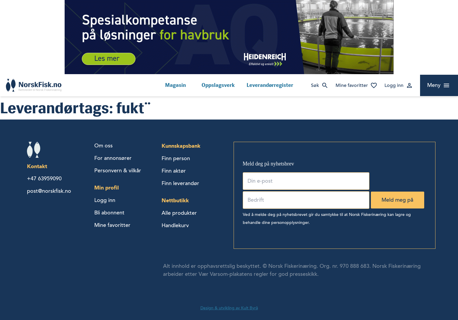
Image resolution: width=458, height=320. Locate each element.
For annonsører (113, 158)
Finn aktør (174, 171)
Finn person (176, 158)
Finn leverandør (180, 183)
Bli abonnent (109, 212)
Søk (315, 85)
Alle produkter (179, 213)
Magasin (175, 85)
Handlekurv (175, 225)
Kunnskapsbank (181, 146)
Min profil (106, 187)
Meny (434, 85)
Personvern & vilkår (117, 170)
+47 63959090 (44, 178)
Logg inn (393, 85)
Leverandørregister (270, 85)
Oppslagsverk (218, 85)
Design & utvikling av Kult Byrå (229, 308)
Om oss (103, 145)
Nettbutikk (175, 200)
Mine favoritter (352, 85)
